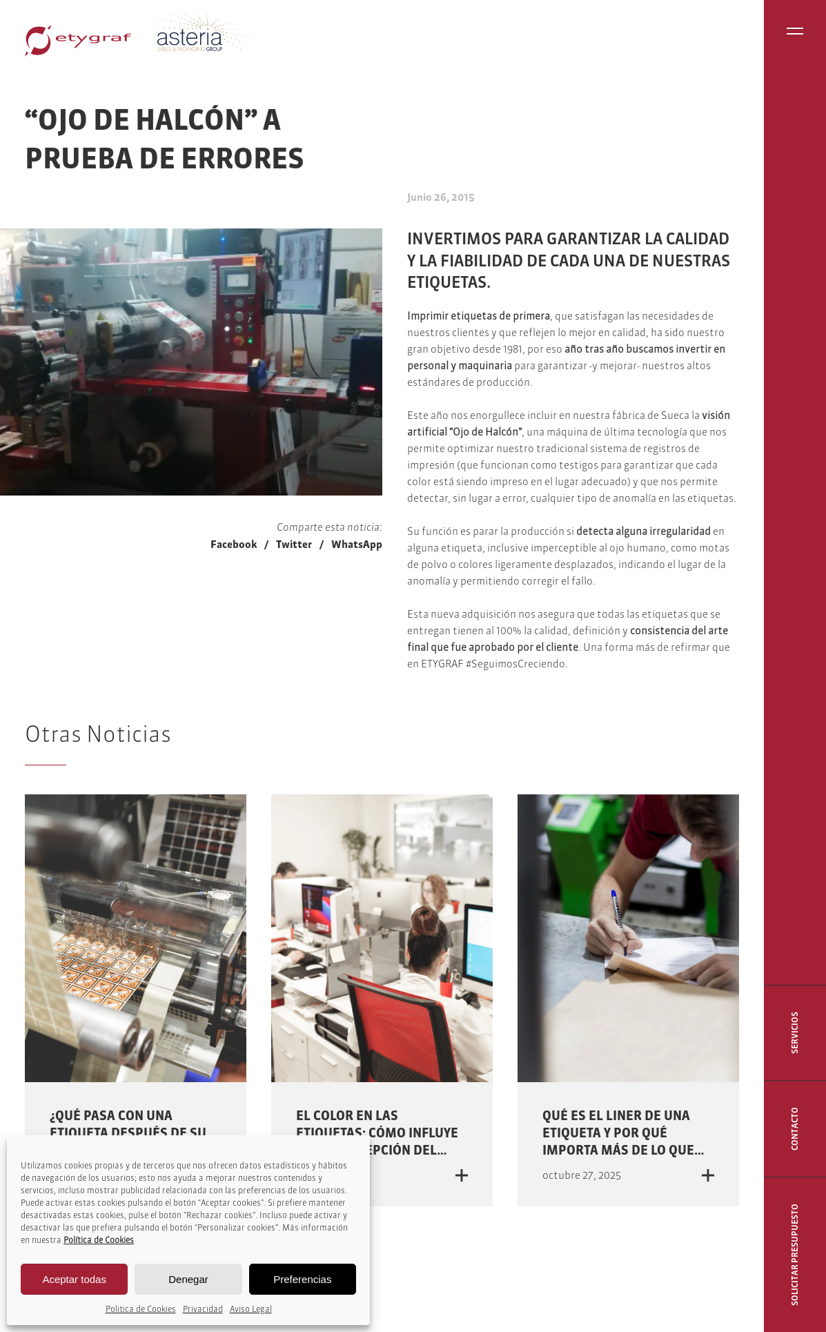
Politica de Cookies (141, 1309)
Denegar (188, 1279)
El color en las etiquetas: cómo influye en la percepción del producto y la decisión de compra (377, 1150)
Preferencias (302, 1279)
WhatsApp (356, 544)
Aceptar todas (74, 1279)
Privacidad (203, 1309)
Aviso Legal (251, 1309)
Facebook (233, 544)
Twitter (294, 544)
